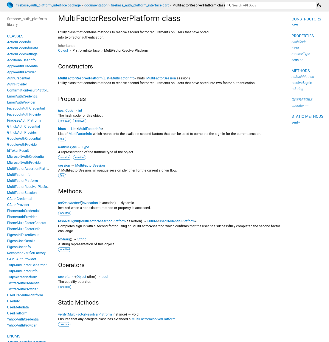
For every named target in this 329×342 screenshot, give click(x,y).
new (295, 25)
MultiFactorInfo (123, 78)
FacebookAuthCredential (26, 108)
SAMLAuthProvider (21, 259)
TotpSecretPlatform (22, 277)
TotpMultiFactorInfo (22, 271)
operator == (66, 277)
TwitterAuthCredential (23, 283)
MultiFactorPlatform (22, 181)
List (106, 78)
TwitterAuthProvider (22, 289)
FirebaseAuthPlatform (24, 120)
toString (64, 239)
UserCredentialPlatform (177, 221)
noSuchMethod (69, 203)
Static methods (307, 116)
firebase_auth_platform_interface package (48, 5)
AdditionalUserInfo (21, 60)
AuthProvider (17, 84)
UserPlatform (17, 313)
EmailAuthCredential (22, 96)
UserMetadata (18, 307)
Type (85, 147)
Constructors (306, 19)
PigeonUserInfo (19, 247)
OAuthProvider (18, 205)
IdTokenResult (18, 151)
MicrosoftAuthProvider (24, 163)
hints (62, 129)
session (64, 165)
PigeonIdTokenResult (23, 235)
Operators (302, 99)
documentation (96, 5)
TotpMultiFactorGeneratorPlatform (33, 265)
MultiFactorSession (161, 78)
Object (63, 50)
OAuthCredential (19, 199)
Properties (303, 36)
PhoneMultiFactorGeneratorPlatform (35, 223)
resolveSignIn (68, 221)
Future (152, 221)
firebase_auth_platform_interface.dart (140, 5)
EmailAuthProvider (21, 102)
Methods (301, 70)
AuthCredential (18, 78)
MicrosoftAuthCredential (26, 157)
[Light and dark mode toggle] (319, 5)
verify (62, 314)
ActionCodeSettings (22, 54)
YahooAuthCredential (23, 319)
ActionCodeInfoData (22, 48)
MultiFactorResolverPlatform (80, 78)
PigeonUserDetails (21, 241)
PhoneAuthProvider (22, 217)
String (81, 239)
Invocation (90, 203)
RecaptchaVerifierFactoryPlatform (33, 253)
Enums (13, 336)
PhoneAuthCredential (23, 211)
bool (104, 277)
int (80, 110)
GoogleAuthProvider (22, 144)
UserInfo (13, 301)
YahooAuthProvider (22, 325)
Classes (15, 36)
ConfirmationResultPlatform (28, 90)
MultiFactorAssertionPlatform (103, 221)
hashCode (65, 110)
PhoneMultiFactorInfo (23, 229)
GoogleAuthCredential (24, 138)
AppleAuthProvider (21, 72)
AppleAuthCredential (23, 66)
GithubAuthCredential (23, 126)
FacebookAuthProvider (24, 114)
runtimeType (67, 147)
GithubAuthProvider (22, 132)
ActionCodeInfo (19, 42)
